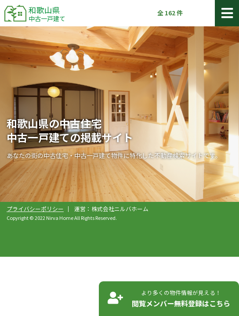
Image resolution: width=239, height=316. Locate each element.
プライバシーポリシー (35, 209)
